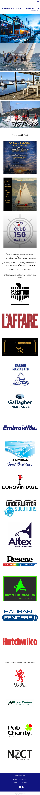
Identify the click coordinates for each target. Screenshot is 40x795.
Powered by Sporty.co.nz (20, 793)
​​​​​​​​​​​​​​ (17, 786)
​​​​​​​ (22, 786)
